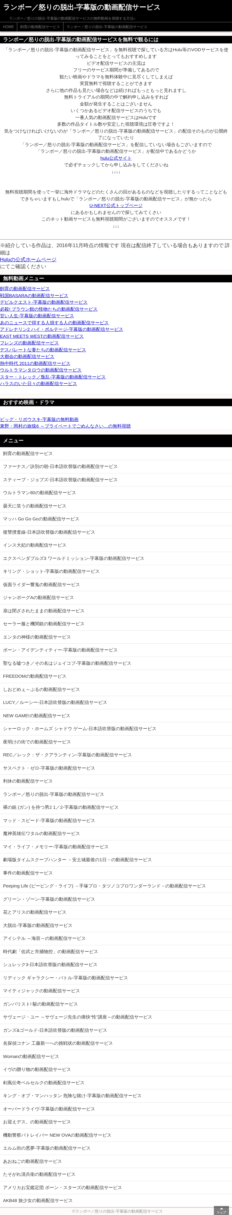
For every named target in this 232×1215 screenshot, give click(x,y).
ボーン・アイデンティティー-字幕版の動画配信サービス (60, 649)
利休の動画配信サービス (28, 780)
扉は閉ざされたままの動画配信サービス (44, 610)
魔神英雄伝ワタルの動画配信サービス (41, 833)
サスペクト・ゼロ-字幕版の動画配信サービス (49, 768)
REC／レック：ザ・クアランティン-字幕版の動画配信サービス (67, 754)
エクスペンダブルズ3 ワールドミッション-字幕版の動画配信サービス (73, 558)
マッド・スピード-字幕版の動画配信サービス (49, 820)
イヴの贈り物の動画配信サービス (37, 1069)
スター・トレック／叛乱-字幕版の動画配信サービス (53, 376)
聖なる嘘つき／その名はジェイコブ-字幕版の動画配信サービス (67, 663)
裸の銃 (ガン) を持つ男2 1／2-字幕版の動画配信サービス (61, 807)
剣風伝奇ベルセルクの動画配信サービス (44, 1082)
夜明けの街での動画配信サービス (37, 741)
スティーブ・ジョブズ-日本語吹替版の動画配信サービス (60, 479)
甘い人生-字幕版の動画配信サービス (37, 315)
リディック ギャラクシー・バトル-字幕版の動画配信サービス (65, 977)
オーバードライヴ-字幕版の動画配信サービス (49, 1108)
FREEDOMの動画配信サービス (34, 676)
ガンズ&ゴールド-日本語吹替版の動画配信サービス (55, 1030)
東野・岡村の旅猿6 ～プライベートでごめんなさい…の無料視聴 (65, 426)
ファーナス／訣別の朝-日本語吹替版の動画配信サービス (60, 466)
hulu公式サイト (115, 158)
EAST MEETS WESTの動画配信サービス (42, 336)
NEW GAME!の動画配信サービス (36, 715)
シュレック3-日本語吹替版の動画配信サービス (50, 964)
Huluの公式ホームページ (28, 259)
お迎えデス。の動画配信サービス (37, 1121)
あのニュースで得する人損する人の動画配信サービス (54, 322)
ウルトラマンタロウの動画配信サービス (41, 369)
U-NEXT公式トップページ (116, 205)
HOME (8, 27)
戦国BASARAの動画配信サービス (34, 295)
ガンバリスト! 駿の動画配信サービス (40, 1003)
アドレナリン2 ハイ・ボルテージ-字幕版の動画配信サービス (61, 329)
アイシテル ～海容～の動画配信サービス (44, 938)
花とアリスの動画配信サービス (34, 912)
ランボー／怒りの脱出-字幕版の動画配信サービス (106, 27)
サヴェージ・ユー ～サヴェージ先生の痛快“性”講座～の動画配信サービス (77, 1016)
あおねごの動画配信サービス (32, 1161)
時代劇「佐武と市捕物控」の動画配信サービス (50, 951)
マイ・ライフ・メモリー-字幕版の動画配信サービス (56, 846)
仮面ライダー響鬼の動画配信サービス (41, 584)
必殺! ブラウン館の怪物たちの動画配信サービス (49, 309)
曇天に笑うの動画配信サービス (34, 505)
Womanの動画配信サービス (31, 1056)
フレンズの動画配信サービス (29, 342)
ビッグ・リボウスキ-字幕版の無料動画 (39, 419)
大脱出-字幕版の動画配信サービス (37, 925)
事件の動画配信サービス (28, 872)
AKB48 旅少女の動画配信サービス (38, 1200)
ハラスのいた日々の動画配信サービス (38, 383)
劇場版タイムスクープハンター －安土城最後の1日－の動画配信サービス (77, 859)
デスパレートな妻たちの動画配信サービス (43, 349)
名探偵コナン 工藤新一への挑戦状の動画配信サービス (58, 1043)
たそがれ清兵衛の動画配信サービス (39, 1174)
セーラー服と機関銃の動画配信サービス (44, 623)
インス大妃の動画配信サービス (34, 545)
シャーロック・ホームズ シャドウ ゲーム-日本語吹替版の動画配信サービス (79, 728)
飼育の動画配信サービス (40, 27)
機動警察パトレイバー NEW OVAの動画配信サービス (57, 1135)
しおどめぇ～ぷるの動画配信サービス (41, 689)
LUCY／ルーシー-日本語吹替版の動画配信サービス (55, 702)
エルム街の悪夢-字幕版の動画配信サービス (47, 1148)
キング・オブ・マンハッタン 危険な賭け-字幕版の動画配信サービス (72, 1095)
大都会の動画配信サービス (27, 356)
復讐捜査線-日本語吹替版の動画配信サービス (49, 532)
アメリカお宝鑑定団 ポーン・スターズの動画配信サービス (62, 1187)
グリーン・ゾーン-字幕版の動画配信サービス (49, 899)
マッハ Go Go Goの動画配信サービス (41, 518)
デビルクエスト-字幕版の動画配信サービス (44, 302)
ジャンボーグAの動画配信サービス (38, 597)
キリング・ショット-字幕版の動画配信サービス (51, 571)
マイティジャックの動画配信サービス (41, 990)
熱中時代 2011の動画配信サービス (35, 363)
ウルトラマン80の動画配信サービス (39, 492)
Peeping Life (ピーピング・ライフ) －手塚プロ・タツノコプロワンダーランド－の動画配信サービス (104, 885)
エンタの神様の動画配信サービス (37, 636)
